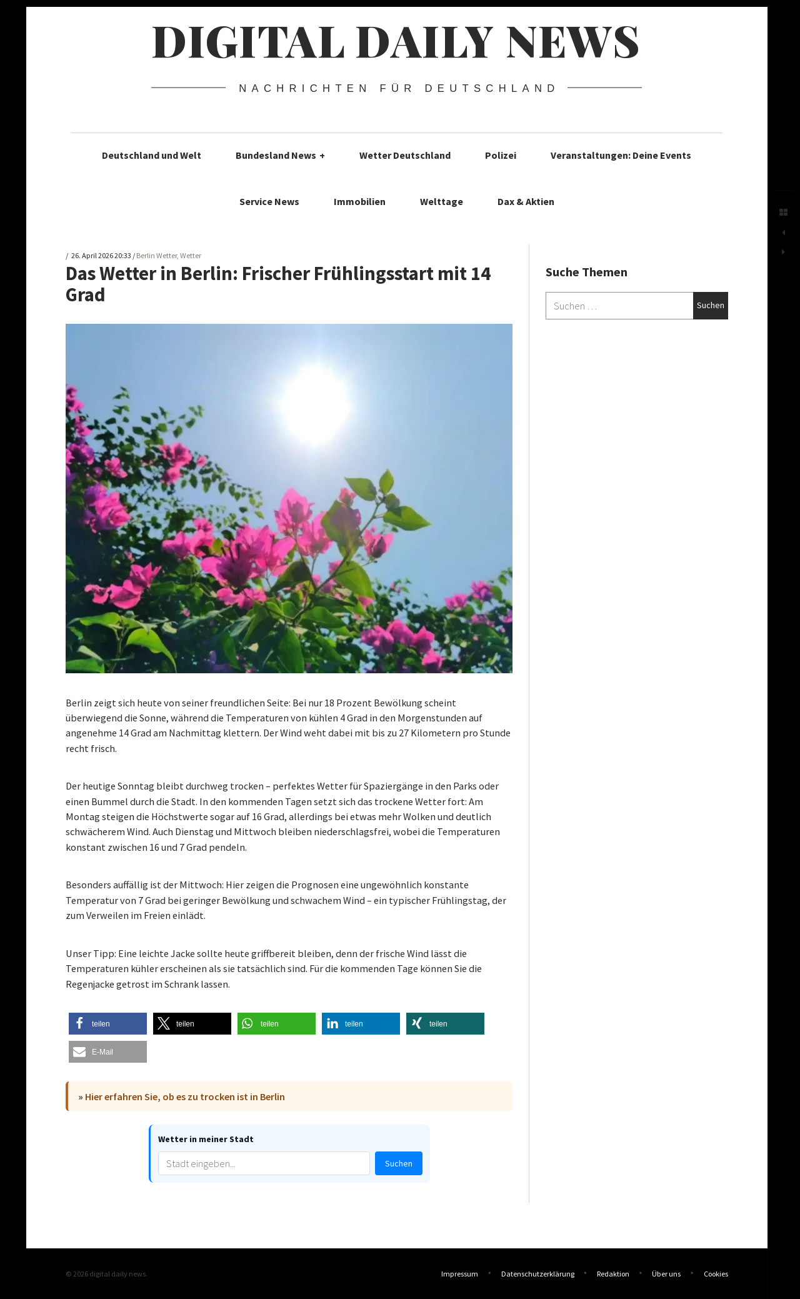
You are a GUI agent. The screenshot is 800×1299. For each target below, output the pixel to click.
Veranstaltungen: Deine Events (621, 155)
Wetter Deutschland (405, 155)
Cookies (716, 1273)
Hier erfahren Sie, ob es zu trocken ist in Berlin (185, 1096)
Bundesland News (280, 155)
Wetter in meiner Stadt (206, 1139)
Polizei (500, 155)
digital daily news (396, 39)
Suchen (398, 1163)
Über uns (666, 1273)
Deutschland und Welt (151, 155)
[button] (108, 1024)
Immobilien (360, 201)
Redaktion (613, 1273)
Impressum (459, 1273)
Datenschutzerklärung (537, 1273)
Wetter (190, 255)
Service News (269, 201)
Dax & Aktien (526, 201)
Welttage (441, 201)
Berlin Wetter (156, 255)
